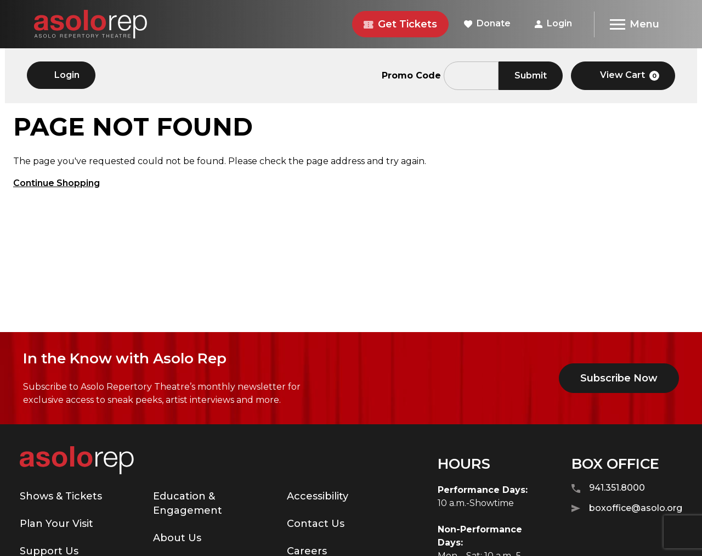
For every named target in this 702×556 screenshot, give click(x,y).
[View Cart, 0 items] (623, 75)
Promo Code (411, 75)
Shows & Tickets (61, 496)
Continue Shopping (56, 183)
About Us (177, 538)
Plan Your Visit (56, 524)
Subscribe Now (619, 378)
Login (553, 23)
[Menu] (634, 24)
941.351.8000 (608, 488)
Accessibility (317, 496)
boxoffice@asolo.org (626, 508)
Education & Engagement (187, 503)
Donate (487, 23)
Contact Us (315, 524)
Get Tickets (400, 24)
